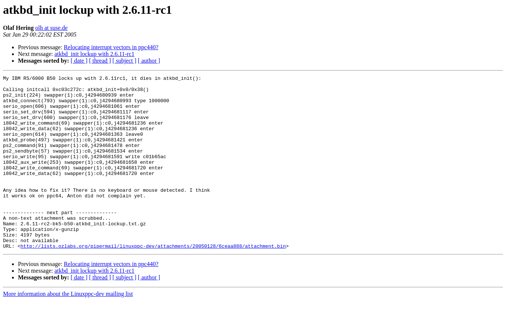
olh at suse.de (51, 28)
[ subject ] (124, 60)
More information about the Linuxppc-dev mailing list (68, 328)
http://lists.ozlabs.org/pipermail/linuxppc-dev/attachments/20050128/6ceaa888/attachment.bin (153, 280)
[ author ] (149, 60)
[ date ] (79, 60)
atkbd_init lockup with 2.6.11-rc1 (95, 54)
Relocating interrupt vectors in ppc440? (111, 47)
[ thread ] (100, 60)
